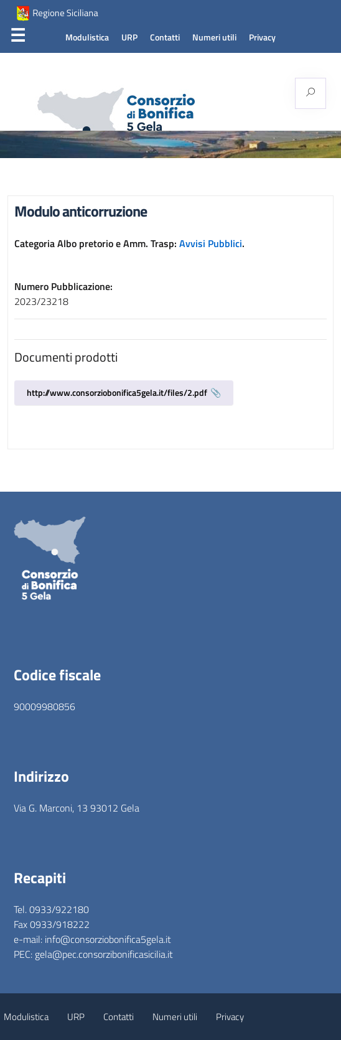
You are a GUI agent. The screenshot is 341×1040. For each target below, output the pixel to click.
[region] (170, 144)
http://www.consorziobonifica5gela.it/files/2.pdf (117, 392)
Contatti (165, 37)
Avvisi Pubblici (210, 243)
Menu (17, 38)
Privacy (262, 37)
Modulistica (87, 37)
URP (129, 37)
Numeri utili (214, 37)
